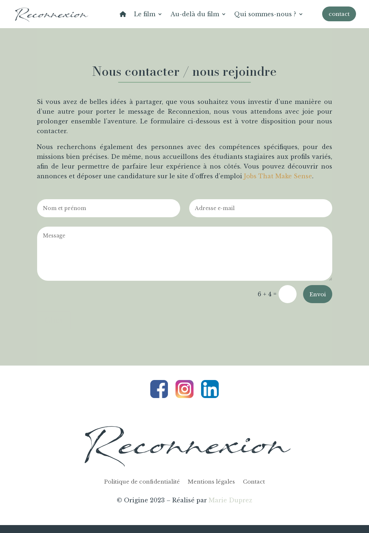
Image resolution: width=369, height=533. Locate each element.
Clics (54, 320)
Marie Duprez (230, 500)
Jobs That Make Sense (278, 176)
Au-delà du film (194, 14)
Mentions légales (211, 482)
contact (339, 13)
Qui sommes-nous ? (265, 14)
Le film (144, 14)
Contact (254, 482)
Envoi (318, 294)
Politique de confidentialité (142, 482)
